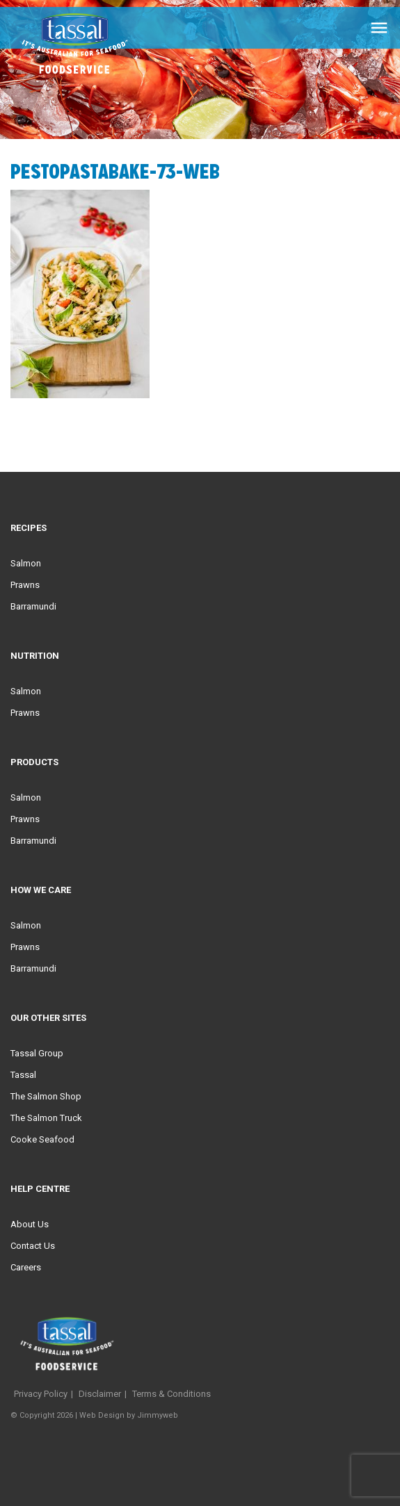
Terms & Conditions (171, 1394)
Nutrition (34, 655)
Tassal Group (36, 1053)
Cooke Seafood (42, 1139)
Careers (25, 1267)
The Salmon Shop (45, 1096)
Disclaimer (100, 1394)
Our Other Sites (48, 1018)
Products (34, 762)
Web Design (102, 1415)
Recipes (28, 528)
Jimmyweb (157, 1415)
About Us (29, 1224)
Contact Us (32, 1246)
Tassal (23, 1075)
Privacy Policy (40, 1394)
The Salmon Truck (46, 1118)
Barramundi (33, 606)
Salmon (25, 563)
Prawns (25, 585)
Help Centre (40, 1189)
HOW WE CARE (40, 890)
